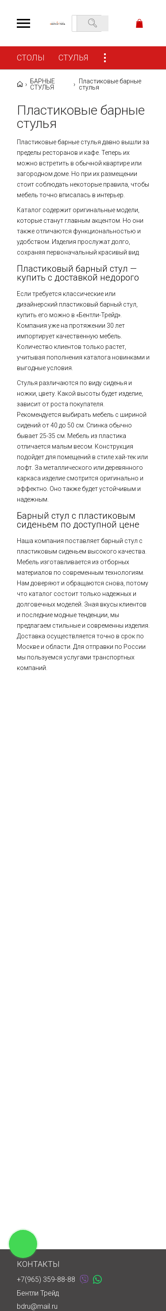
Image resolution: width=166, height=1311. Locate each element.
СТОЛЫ (31, 57)
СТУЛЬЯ (73, 57)
